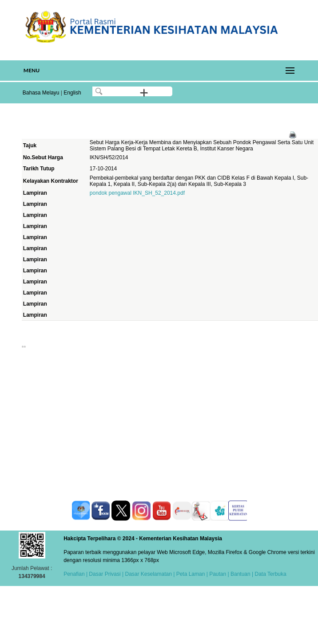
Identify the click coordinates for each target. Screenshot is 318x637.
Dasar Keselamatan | (149, 574)
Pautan (217, 574)
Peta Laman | (192, 574)
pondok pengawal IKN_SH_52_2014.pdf (137, 193)
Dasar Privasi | (105, 574)
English (72, 93)
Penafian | (75, 574)
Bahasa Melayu (41, 93)
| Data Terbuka (268, 574)
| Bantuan (238, 574)
